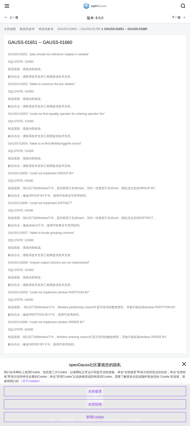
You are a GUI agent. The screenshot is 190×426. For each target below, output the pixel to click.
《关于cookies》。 (32, 381)
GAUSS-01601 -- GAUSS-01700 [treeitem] (78, 29)
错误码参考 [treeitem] (46, 29)
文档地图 (10, 29)
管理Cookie (95, 417)
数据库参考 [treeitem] (27, 29)
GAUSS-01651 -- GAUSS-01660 (125, 29)
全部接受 (95, 391)
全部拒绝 (95, 404)
